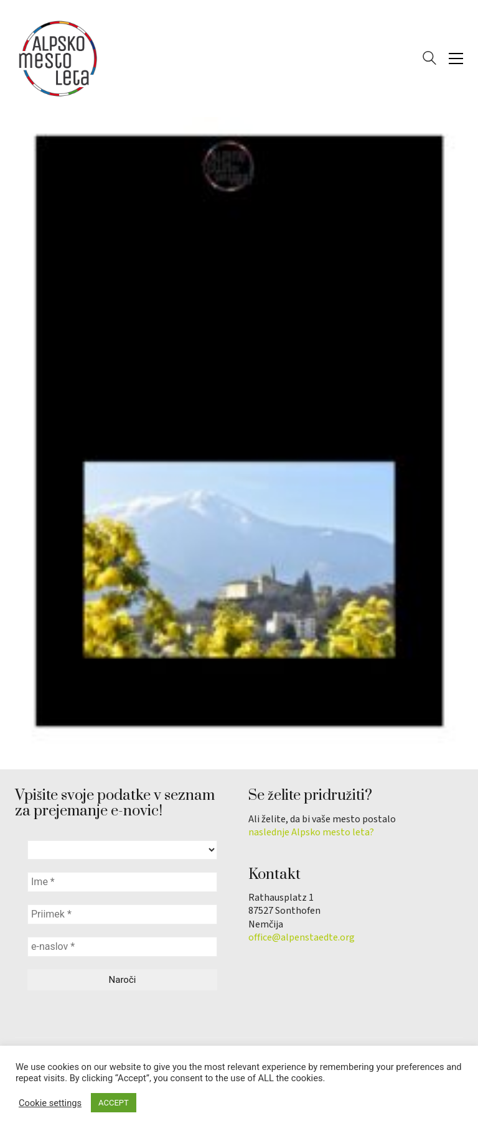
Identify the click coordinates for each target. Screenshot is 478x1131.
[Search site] (429, 59)
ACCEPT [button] (113, 1102)
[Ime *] (122, 882)
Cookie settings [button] (50, 1103)
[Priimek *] (122, 914)
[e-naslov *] (122, 947)
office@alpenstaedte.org (301, 937)
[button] (456, 58)
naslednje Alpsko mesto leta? (311, 832)
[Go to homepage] (58, 58)
